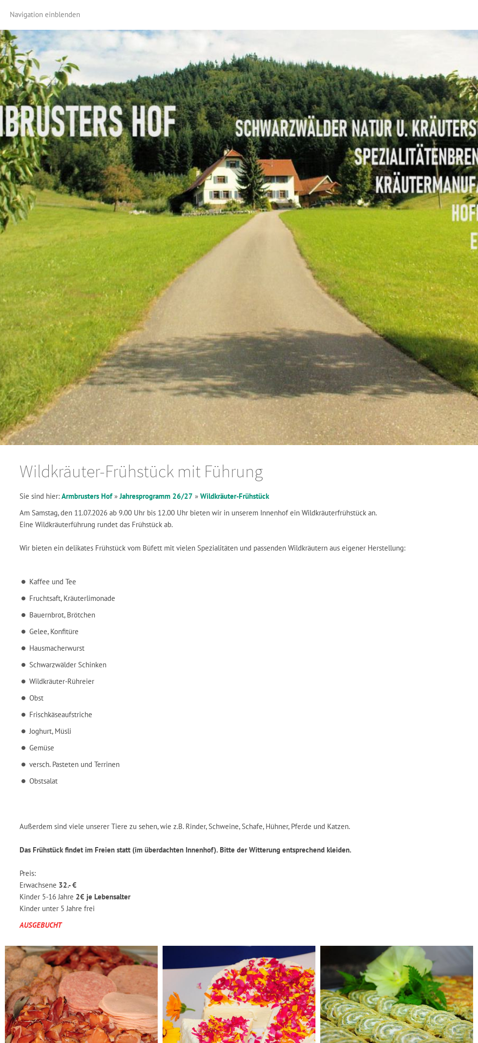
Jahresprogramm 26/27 (156, 496)
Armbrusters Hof (87, 496)
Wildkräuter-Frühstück (234, 496)
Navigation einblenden (45, 14)
